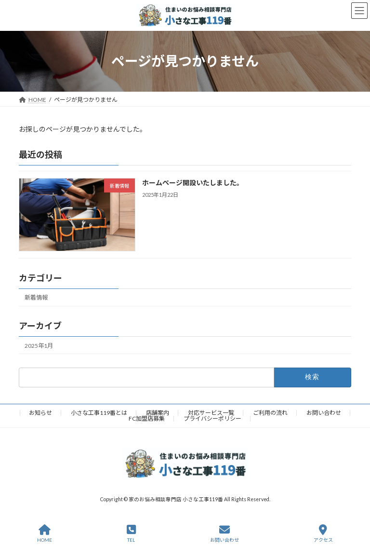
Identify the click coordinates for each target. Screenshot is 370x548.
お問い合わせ (323, 412)
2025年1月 (39, 345)
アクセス (323, 533)
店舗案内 (157, 412)
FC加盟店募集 (147, 418)
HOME (44, 533)
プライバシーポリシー (212, 418)
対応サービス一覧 (211, 412)
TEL (131, 533)
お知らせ (40, 412)
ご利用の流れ (270, 412)
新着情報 (36, 297)
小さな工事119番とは (99, 412)
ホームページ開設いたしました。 (192, 182)
